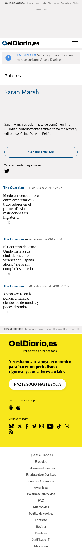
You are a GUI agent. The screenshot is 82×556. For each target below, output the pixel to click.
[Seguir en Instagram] (41, 426)
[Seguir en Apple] (18, 407)
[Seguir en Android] (11, 407)
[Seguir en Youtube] (50, 426)
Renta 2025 (76, 329)
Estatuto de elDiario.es (41, 474)
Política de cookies (41, 513)
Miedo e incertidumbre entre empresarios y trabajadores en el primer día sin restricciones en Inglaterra (21, 206)
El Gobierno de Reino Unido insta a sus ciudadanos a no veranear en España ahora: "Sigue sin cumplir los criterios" (19, 258)
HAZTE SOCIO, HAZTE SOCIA (37, 384)
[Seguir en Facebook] (26, 426)
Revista (41, 526)
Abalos (76, 3)
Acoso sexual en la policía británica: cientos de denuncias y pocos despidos (21, 300)
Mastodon (41, 546)
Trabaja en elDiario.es (41, 468)
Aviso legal (41, 487)
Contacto (41, 520)
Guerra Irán (66, 3)
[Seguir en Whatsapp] (67, 426)
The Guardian (13, 188)
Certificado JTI (41, 539)
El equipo (41, 461)
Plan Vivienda (33, 3)
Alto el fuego (53, 3)
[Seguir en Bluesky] (11, 426)
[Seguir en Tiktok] (59, 426)
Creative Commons (41, 481)
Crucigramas (30, 329)
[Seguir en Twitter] (19, 426)
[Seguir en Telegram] (33, 426)
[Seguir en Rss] (11, 431)
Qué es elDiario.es (41, 455)
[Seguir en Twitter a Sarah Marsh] (6, 170)
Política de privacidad (41, 494)
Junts (44, 3)
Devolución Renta (61, 329)
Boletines (41, 533)
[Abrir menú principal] (75, 43)
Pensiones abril (44, 329)
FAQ (41, 500)
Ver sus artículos (41, 152)
